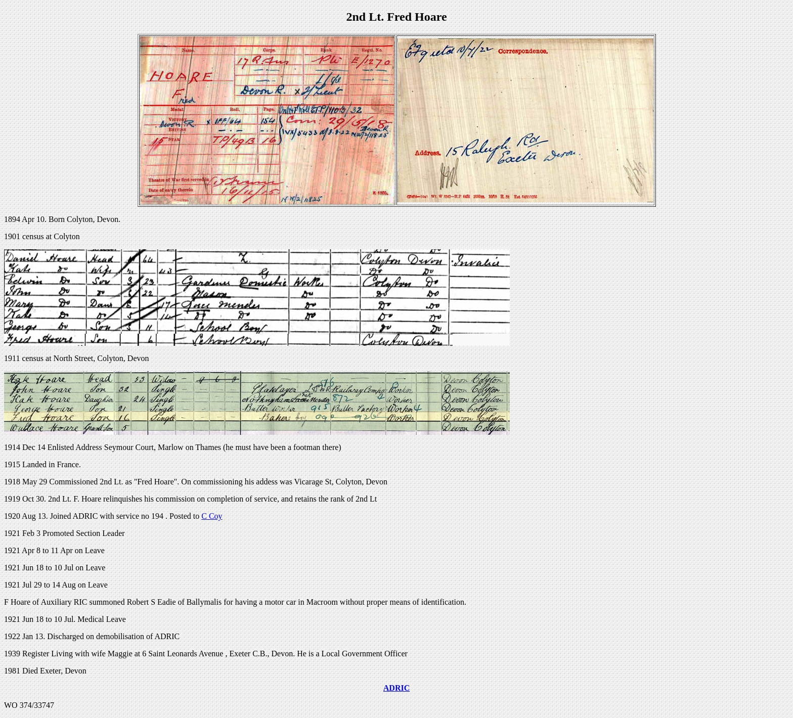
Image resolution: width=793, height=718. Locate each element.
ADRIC (396, 688)
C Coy (211, 516)
